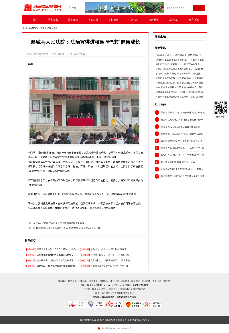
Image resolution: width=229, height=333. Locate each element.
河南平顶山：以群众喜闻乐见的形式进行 (56, 260)
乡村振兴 (113, 19)
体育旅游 (133, 19)
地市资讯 (53, 19)
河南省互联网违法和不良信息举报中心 (127, 289)
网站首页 (62, 281)
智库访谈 (194, 19)
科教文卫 (93, 19)
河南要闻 (153, 19)
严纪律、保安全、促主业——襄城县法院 (110, 255)
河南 (74, 7)
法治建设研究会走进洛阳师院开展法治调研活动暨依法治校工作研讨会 (66, 228)
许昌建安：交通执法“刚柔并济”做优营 (108, 249)
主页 (42, 28)
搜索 (198, 13)
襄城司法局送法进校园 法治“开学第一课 (109, 266)
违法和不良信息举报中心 (95, 289)
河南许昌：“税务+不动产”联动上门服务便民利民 (179, 55)
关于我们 (156, 281)
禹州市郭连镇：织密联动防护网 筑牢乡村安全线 (179, 64)
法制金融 (73, 19)
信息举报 (167, 281)
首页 (35, 19)
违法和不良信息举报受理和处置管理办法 (114, 293)
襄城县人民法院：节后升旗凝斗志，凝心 (56, 249)
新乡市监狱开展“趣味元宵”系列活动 (175, 162)
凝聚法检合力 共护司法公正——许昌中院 (110, 260)
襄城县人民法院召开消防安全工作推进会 (177, 126)
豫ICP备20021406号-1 (138, 320)
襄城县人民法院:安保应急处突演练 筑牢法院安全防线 (58, 223)
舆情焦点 (174, 19)
